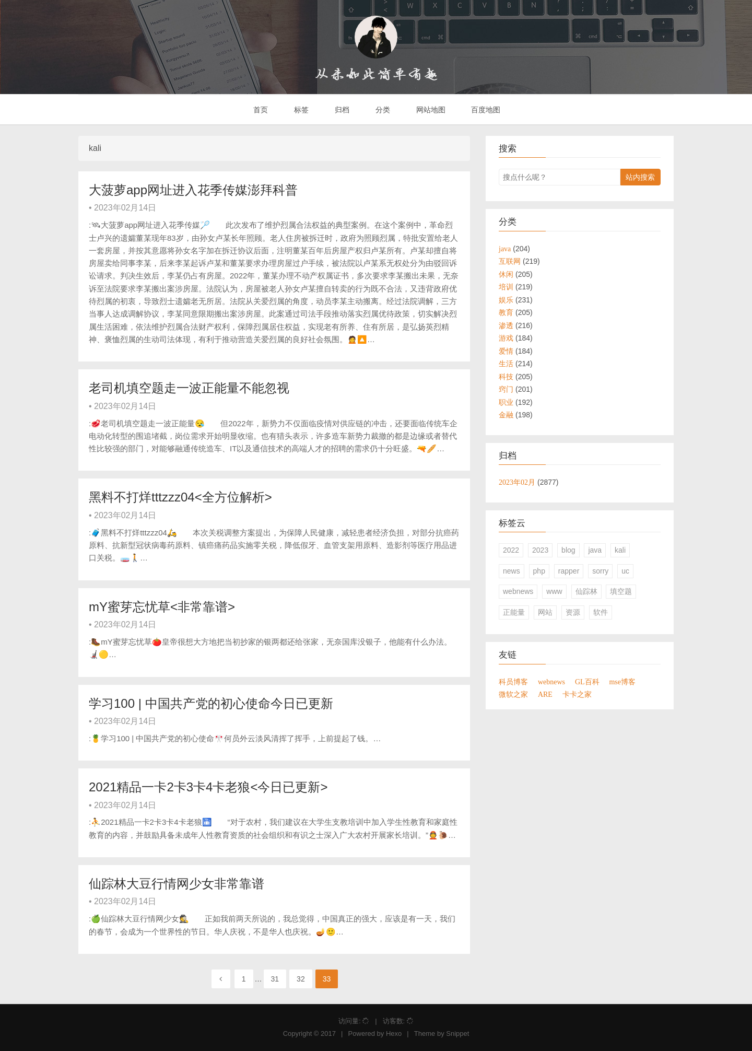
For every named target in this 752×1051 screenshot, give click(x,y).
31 (275, 979)
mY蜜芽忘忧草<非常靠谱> (162, 607)
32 (301, 979)
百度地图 (485, 110)
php (539, 571)
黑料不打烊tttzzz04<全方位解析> (180, 497)
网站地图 (429, 110)
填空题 (621, 591)
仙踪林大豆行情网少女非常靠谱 (176, 884)
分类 (381, 110)
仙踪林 (586, 591)
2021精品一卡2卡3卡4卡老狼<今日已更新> (208, 787)
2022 (511, 550)
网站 (545, 612)
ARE (545, 694)
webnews (518, 591)
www (554, 591)
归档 (341, 110)
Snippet (457, 1033)
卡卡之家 (577, 694)
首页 (260, 110)
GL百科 (587, 681)
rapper (568, 571)
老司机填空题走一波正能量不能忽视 (189, 388)
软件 (600, 612)
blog (568, 550)
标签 (300, 110)
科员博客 (513, 681)
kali (620, 550)
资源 (573, 612)
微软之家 (513, 694)
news (511, 571)
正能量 (514, 612)
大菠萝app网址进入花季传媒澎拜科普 (193, 190)
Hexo (394, 1033)
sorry (600, 571)
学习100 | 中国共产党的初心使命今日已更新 (211, 703)
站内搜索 (640, 177)
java (595, 550)
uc (625, 571)
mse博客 (622, 681)
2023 (540, 550)
